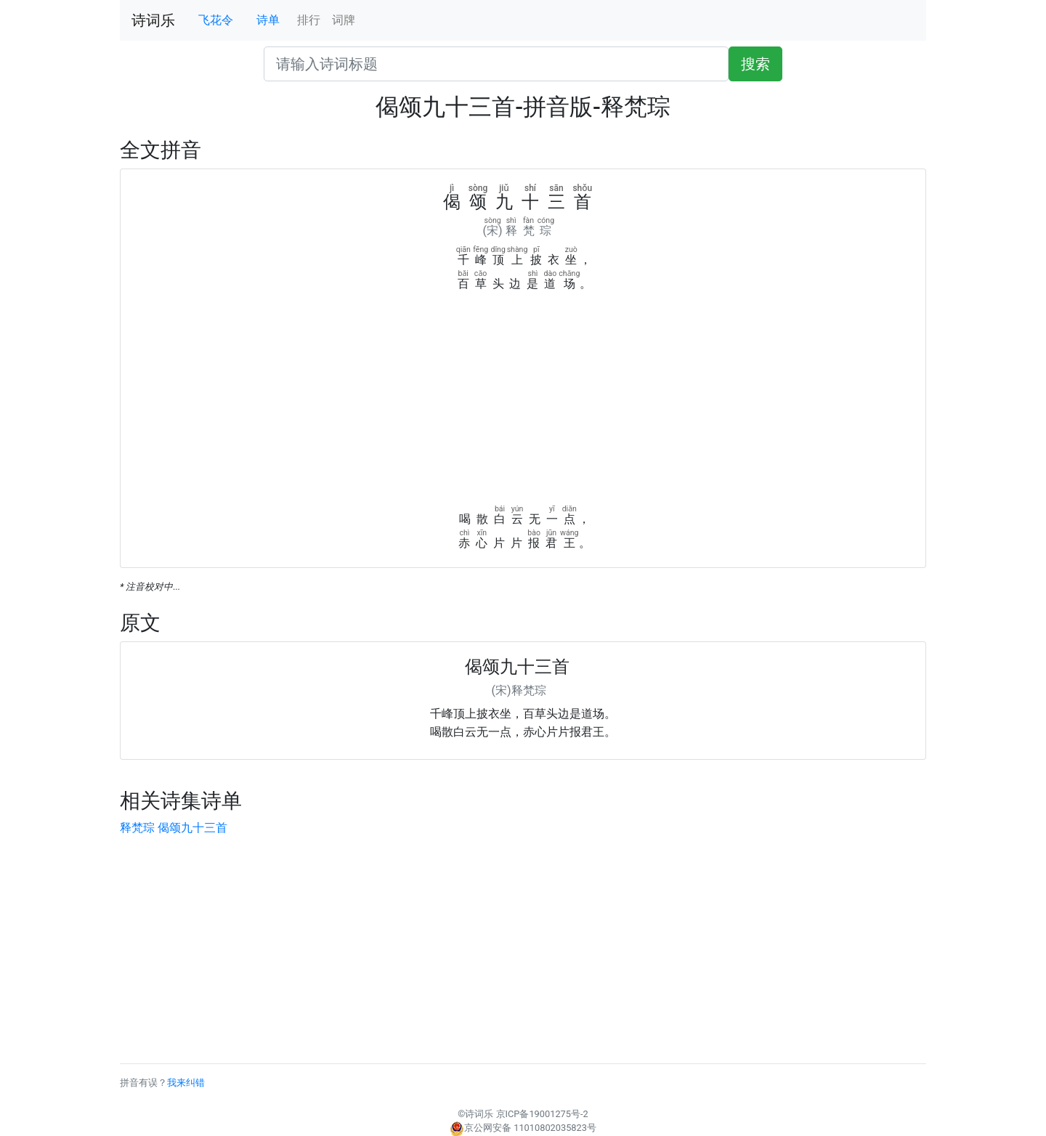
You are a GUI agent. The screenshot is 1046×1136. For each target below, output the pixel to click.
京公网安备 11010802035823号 (523, 1127)
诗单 (268, 20)
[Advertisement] (523, 401)
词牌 (343, 20)
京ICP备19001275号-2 (542, 1113)
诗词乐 (153, 20)
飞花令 (215, 20)
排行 (308, 20)
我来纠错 (186, 1082)
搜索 (755, 64)
